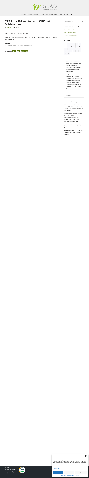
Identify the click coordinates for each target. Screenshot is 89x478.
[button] (86, 456)
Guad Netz (9, 27)
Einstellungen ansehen (81, 472)
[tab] (65, 44)
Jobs (61, 14)
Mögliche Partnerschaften (70, 35)
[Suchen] (71, 14)
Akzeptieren (58, 472)
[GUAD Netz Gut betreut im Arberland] (44, 7)
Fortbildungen (44, 14)
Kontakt (66, 14)
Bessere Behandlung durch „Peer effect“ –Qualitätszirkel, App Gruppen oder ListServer (74, 132)
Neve (6, 476)
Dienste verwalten (57, 468)
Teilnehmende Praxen (33, 14)
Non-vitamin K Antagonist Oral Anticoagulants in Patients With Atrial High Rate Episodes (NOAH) (73, 119)
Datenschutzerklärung (71, 475)
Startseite (23, 14)
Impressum (78, 475)
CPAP (14, 51)
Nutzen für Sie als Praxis (70, 32)
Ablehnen (69, 472)
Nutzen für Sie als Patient (70, 30)
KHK (18, 51)
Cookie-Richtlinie (63, 475)
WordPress (19, 476)
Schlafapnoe (24, 51)
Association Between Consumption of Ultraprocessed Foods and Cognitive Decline (73, 125)
